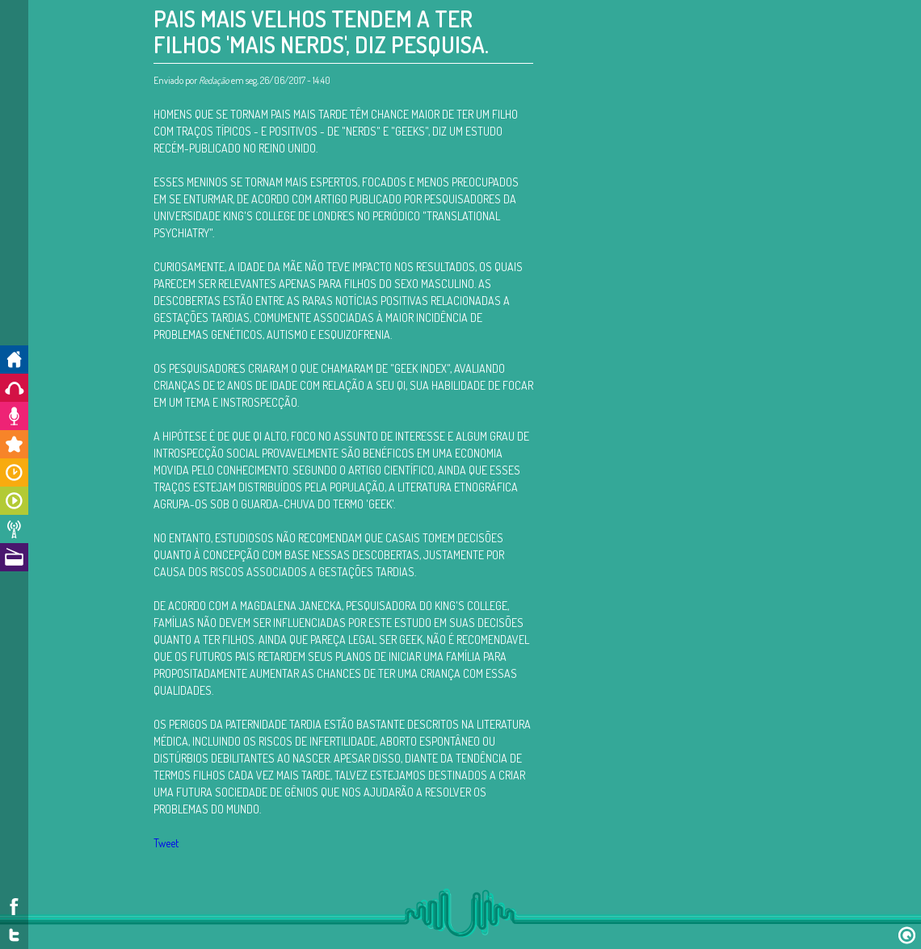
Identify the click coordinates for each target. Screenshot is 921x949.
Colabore (14, 416)
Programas (14, 501)
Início (14, 359)
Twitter (14, 935)
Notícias (14, 529)
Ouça (14, 388)
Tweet (166, 843)
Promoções (14, 444)
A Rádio (14, 557)
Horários (14, 472)
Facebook (14, 907)
